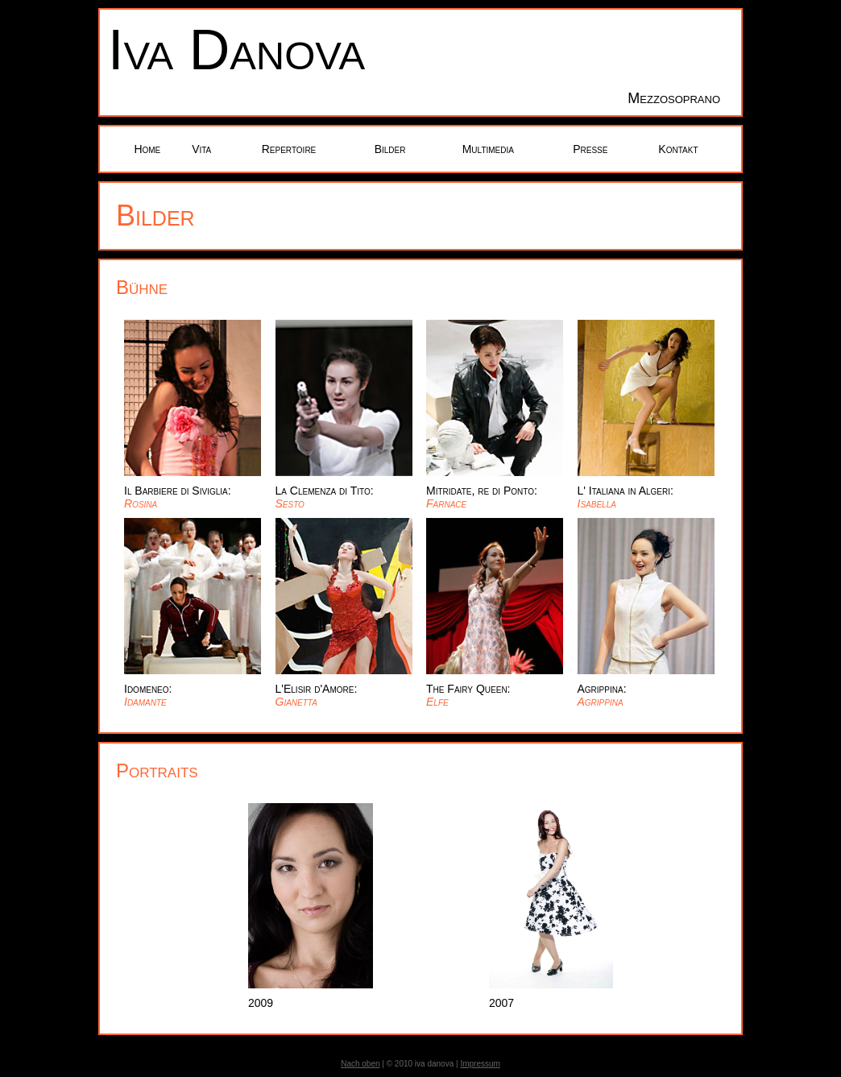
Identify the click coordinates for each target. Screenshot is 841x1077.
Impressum (479, 1063)
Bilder (390, 149)
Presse (590, 149)
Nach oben (360, 1063)
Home (147, 149)
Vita (201, 149)
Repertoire (289, 149)
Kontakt (678, 149)
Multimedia (488, 149)
